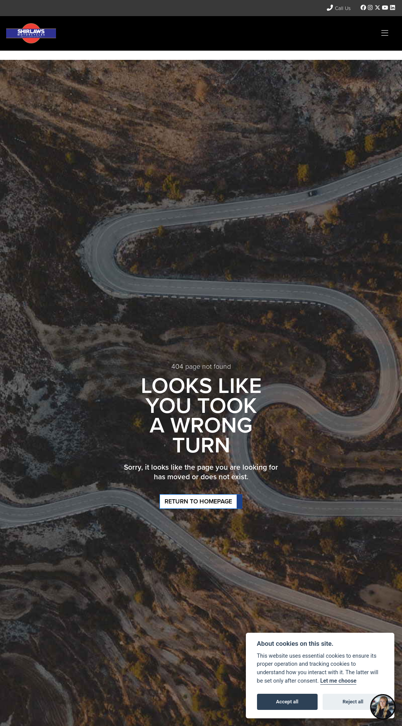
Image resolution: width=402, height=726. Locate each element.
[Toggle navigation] (385, 33)
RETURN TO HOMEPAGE (198, 501)
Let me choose (338, 681)
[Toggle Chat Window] (382, 706)
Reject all (353, 702)
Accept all (287, 702)
